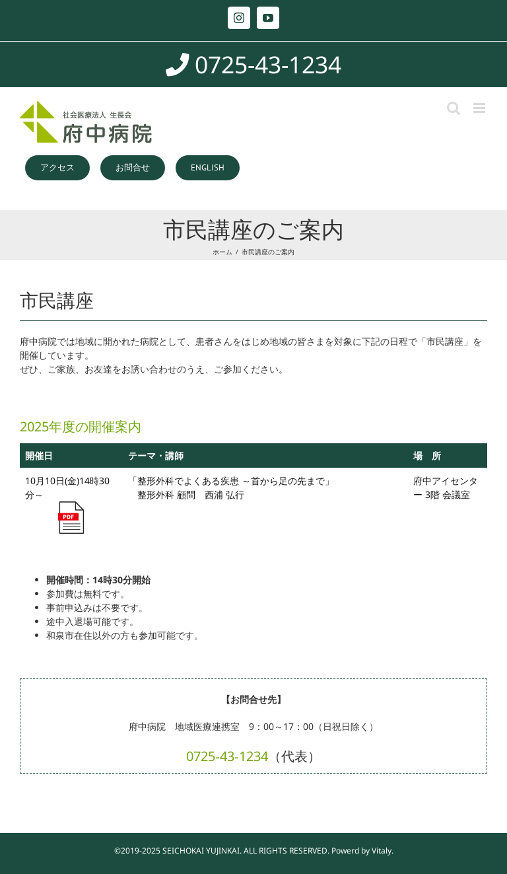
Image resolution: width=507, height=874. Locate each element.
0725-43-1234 (253, 64)
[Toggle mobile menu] (480, 108)
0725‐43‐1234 (226, 756)
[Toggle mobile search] (453, 108)
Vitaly (381, 850)
